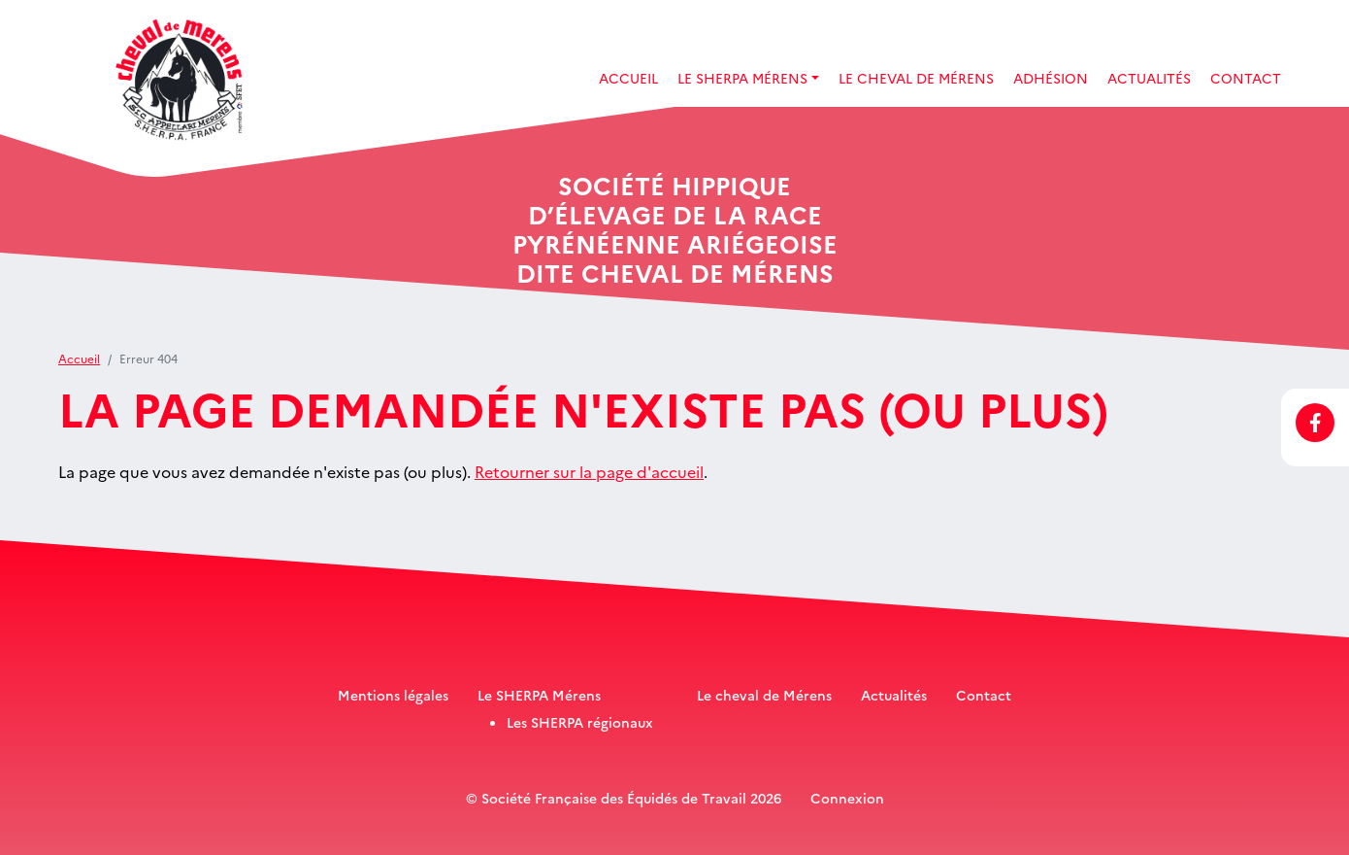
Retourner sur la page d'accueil (589, 471)
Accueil (628, 77)
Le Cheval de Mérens (916, 77)
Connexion (847, 797)
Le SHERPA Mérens (539, 694)
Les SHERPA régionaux (580, 722)
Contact (1245, 77)
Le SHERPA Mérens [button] (742, 77)
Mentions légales (393, 694)
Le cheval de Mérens (764, 694)
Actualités (1149, 77)
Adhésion (1050, 77)
